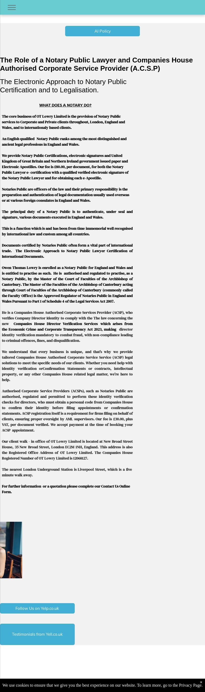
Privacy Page (190, 685)
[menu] (12, 7)
